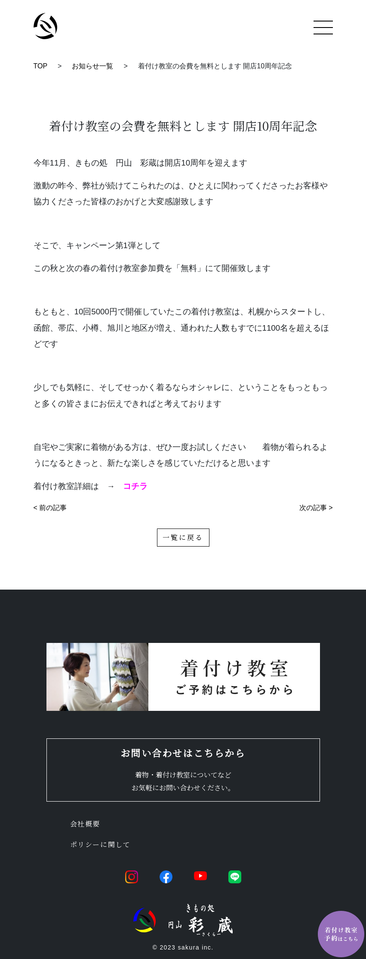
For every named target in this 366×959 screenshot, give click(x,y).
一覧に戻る (183, 537)
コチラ (135, 486)
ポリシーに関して (100, 844)
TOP (41, 66)
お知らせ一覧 (92, 66)
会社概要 (85, 824)
